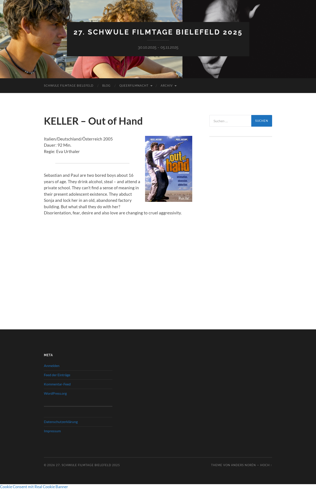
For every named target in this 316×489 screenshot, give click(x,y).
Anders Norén (243, 465)
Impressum (52, 431)
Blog (106, 85)
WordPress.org (55, 393)
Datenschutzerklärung (61, 422)
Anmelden (51, 365)
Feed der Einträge (57, 375)
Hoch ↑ (266, 465)
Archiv (167, 85)
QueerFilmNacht (134, 85)
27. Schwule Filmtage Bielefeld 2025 (158, 32)
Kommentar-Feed (57, 384)
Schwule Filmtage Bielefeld (68, 85)
